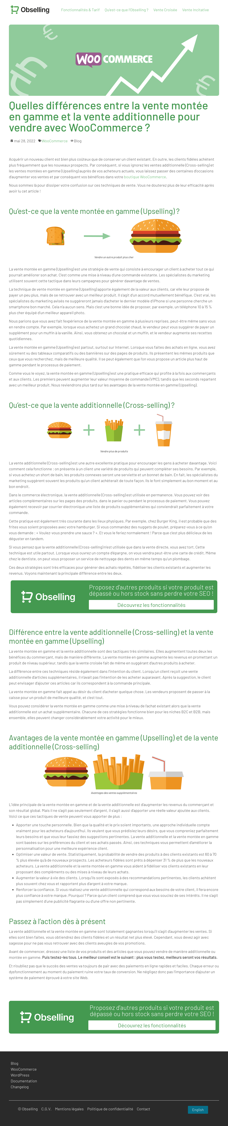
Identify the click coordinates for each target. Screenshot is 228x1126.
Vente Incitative (195, 9)
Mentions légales (69, 1108)
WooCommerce (55, 140)
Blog (14, 1063)
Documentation (24, 1080)
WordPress (20, 1075)
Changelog (20, 1086)
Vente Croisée (165, 9)
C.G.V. (46, 1108)
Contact (143, 1108)
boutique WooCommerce (145, 176)
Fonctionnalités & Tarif (80, 9)
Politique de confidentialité (110, 1108)
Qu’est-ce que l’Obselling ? (126, 9)
